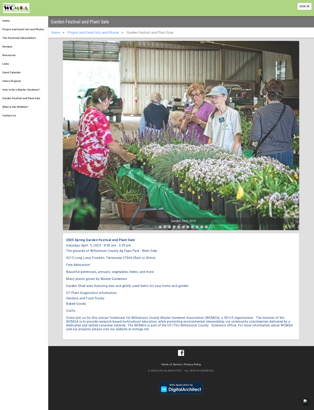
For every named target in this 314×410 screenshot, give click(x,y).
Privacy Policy (192, 364)
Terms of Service (171, 364)
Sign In (304, 6)
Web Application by (181, 387)
